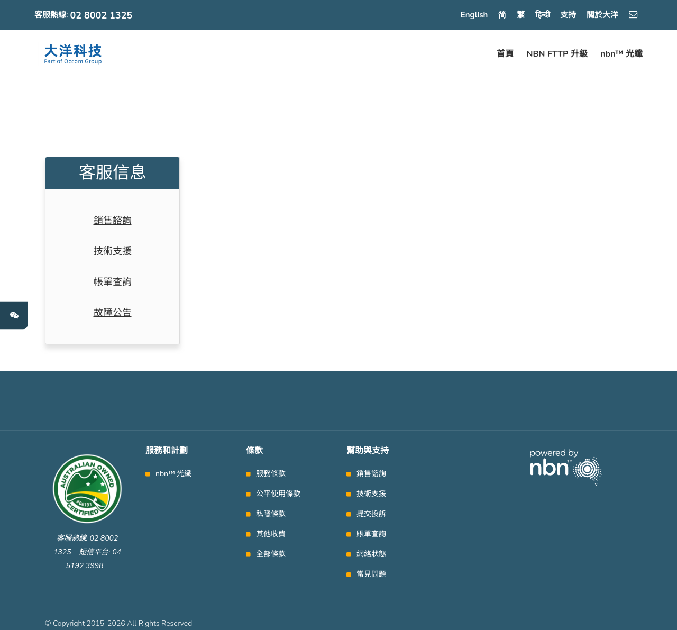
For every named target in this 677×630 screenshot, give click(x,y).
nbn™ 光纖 (621, 54)
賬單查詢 (371, 534)
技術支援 (371, 494)
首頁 (505, 54)
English (474, 15)
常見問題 (371, 574)
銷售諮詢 (371, 474)
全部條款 (271, 554)
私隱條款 (271, 514)
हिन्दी (542, 15)
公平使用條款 (278, 494)
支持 (568, 15)
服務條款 (271, 474)
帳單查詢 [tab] (113, 282)
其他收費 (271, 534)
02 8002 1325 (101, 16)
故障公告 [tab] (113, 312)
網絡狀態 (371, 554)
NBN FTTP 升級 (557, 54)
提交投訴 (371, 514)
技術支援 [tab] (113, 251)
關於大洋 (602, 15)
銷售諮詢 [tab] (113, 220)
